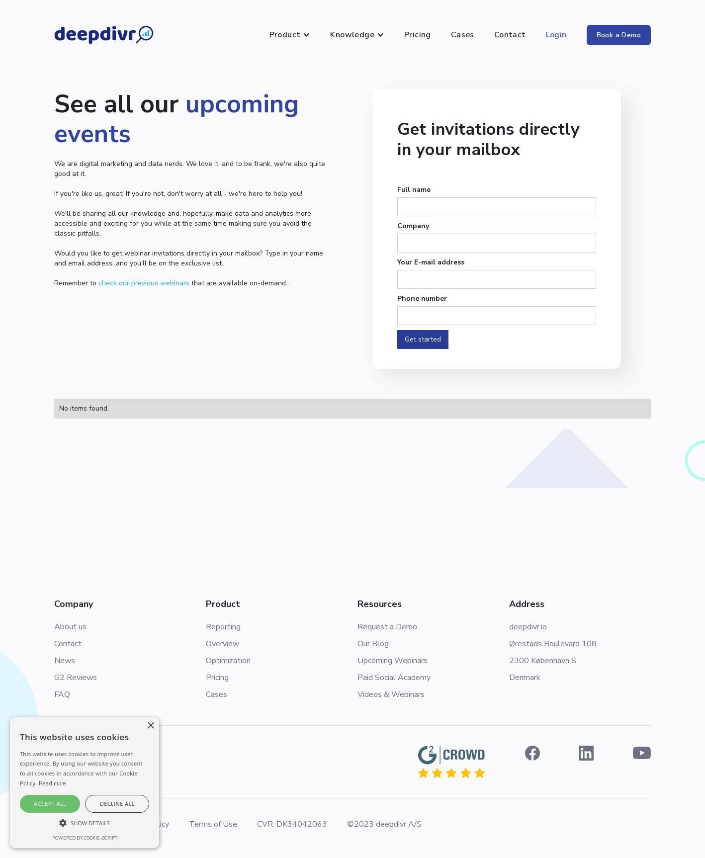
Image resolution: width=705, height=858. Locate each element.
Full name (414, 189)
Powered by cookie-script (84, 838)
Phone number (422, 298)
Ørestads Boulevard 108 (553, 643)
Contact (510, 34)
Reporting (223, 626)
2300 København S (542, 660)
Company (413, 226)
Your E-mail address (430, 262)
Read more (52, 783)
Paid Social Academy (394, 677)
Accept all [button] (50, 803)
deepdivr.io (528, 626)
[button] (290, 35)
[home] (104, 35)
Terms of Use (213, 824)
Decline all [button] (117, 803)
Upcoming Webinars (392, 660)
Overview (222, 643)
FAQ (62, 694)
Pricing (417, 34)
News (64, 660)
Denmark (524, 677)
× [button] (150, 726)
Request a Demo (387, 626)
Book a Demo (619, 35)
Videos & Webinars (391, 694)
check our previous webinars (143, 283)
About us (70, 626)
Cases (462, 34)
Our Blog (373, 643)
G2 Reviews (75, 677)
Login (556, 34)
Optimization (228, 660)
